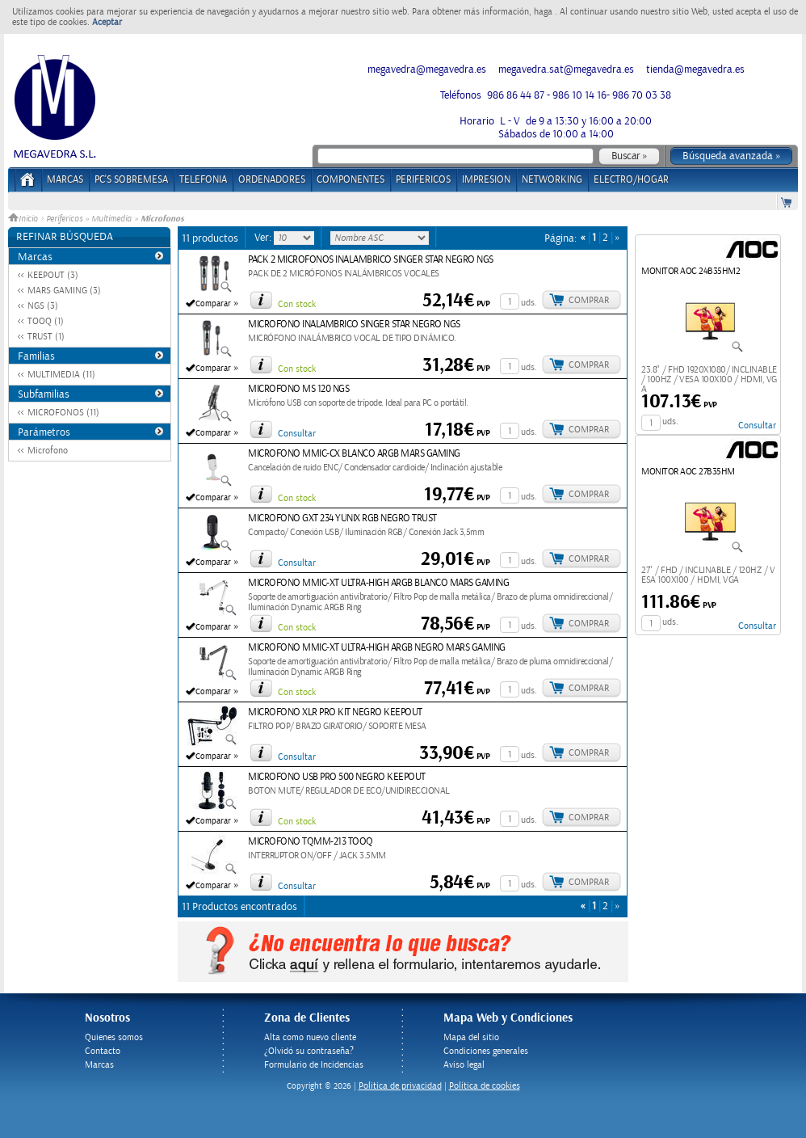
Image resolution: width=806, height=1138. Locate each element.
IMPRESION (486, 180)
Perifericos (64, 219)
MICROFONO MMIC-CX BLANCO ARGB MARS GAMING (354, 454)
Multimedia (111, 219)
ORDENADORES (271, 180)
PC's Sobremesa (131, 180)
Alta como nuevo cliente (310, 1037)
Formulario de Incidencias (313, 1065)
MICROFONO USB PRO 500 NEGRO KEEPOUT (337, 777)
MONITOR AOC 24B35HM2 (690, 271)
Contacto (102, 1051)
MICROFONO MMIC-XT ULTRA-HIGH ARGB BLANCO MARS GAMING (378, 583)
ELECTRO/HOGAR (631, 180)
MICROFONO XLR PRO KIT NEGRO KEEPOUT (335, 712)
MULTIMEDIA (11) (61, 374)
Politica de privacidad (400, 1086)
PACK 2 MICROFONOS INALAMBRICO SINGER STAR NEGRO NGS (370, 260)
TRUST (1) (46, 336)
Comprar (589, 300)
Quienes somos (114, 1037)
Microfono (47, 450)
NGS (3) (42, 306)
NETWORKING (552, 180)
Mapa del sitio (471, 1037)
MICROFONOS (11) (63, 412)
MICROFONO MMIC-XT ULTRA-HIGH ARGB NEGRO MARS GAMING (377, 648)
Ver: (264, 237)
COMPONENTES (350, 180)
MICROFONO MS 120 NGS (298, 389)
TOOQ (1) (45, 321)
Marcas (65, 180)
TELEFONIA (203, 180)
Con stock (297, 304)
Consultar (297, 433)
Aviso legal (464, 1065)
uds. (529, 302)
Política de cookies (484, 1086)
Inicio (24, 219)
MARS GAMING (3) (64, 290)
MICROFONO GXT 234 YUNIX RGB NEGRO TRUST (342, 518)
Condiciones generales (485, 1051)
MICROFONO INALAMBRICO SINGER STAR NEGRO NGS (354, 324)
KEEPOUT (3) (52, 275)
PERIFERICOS (423, 180)
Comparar (213, 304)
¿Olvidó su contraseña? (309, 1051)
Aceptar (107, 22)
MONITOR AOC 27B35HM (688, 471)
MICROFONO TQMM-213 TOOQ (310, 842)
